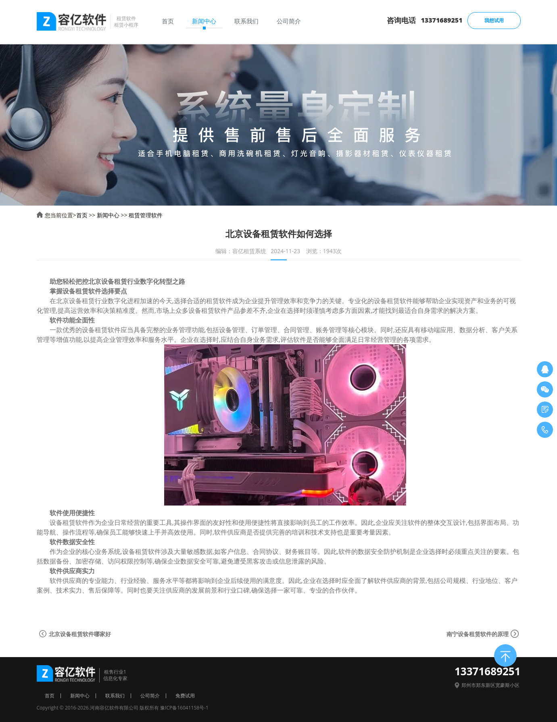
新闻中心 (108, 215)
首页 (82, 215)
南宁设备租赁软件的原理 (477, 634)
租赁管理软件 (146, 215)
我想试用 (494, 20)
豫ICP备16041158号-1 (184, 707)
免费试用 (185, 695)
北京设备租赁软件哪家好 (80, 634)
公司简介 (150, 695)
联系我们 (115, 695)
